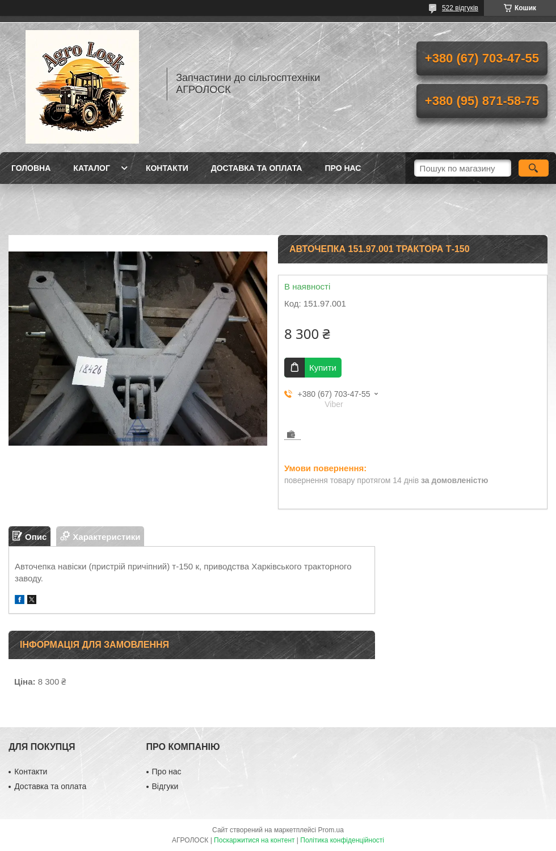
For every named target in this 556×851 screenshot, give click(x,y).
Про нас (343, 168)
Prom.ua (331, 830)
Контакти (167, 168)
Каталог (91, 168)
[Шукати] (534, 168)
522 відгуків (460, 8)
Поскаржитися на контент (254, 840)
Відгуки (165, 786)
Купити (322, 367)
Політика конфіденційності (342, 840)
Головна (30, 168)
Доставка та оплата (256, 168)
